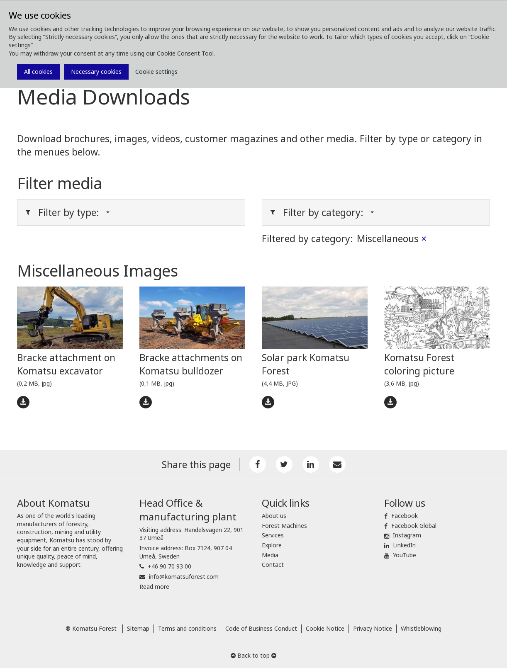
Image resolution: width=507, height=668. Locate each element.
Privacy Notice (372, 628)
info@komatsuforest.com (184, 577)
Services (273, 535)
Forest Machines (284, 526)
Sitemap (138, 628)
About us (274, 516)
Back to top (253, 655)
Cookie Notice (325, 628)
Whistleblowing (421, 628)
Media (270, 555)
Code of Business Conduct (261, 628)
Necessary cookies (96, 71)
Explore (272, 545)
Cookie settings (156, 71)
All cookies (38, 71)
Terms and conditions (187, 628)
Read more (154, 586)
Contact (273, 564)
